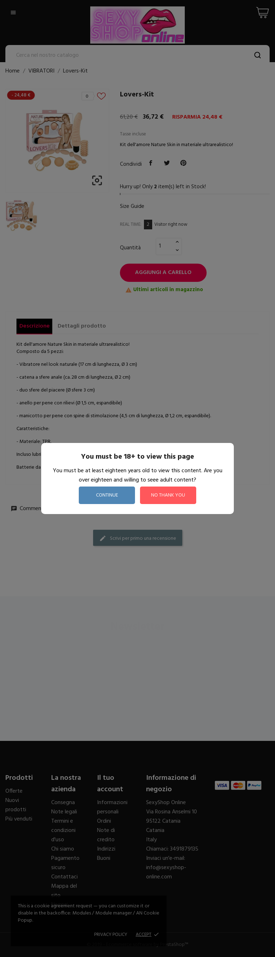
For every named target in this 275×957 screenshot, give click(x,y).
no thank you (168, 495)
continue (107, 495)
